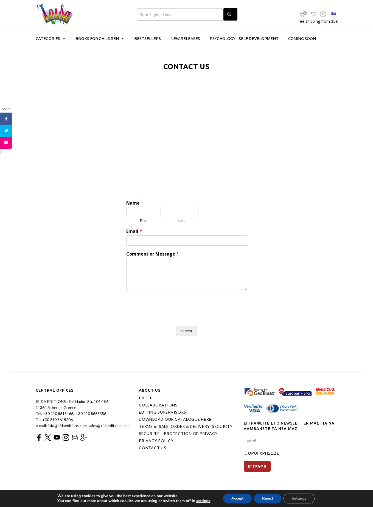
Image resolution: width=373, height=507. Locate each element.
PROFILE (147, 398)
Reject (267, 498)
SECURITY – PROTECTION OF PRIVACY (178, 433)
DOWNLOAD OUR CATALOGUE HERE (175, 419)
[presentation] (168, 316)
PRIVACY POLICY (156, 441)
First (143, 220)
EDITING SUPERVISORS (162, 412)
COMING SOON (302, 38)
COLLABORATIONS (158, 405)
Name (134, 203)
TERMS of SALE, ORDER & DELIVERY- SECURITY (186, 426)
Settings (299, 498)
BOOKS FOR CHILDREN (100, 38)
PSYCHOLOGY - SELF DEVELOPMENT (244, 38)
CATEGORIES (51, 38)
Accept (237, 498)
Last (181, 220)
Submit (186, 331)
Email (134, 231)
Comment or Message (152, 254)
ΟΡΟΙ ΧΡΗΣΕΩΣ (263, 453)
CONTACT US (152, 448)
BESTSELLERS (147, 38)
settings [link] (203, 500)
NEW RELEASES (185, 38)
